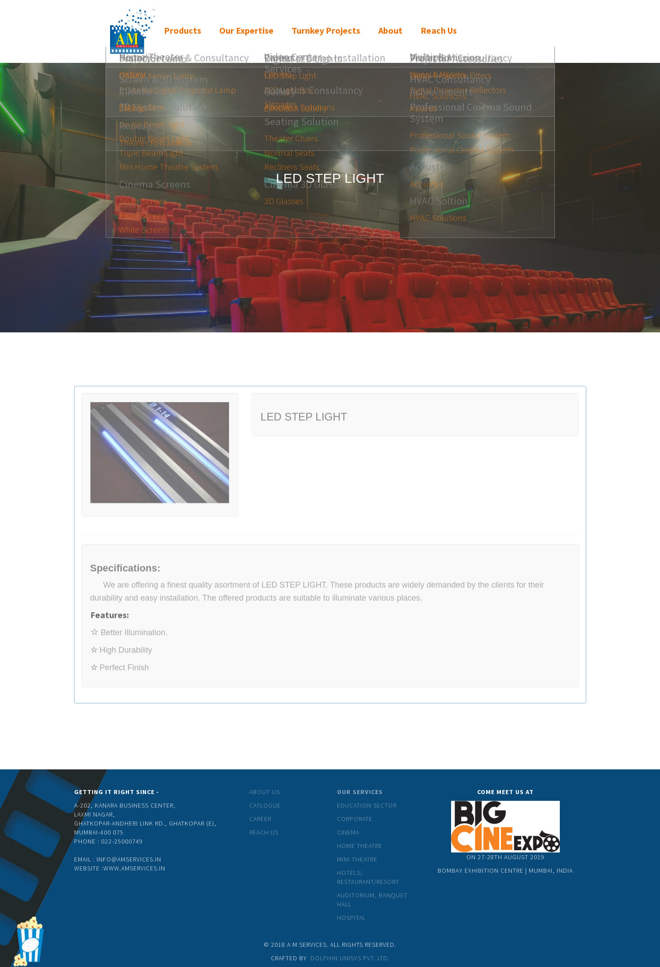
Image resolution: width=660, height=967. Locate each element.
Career (260, 819)
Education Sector (367, 805)
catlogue (265, 805)
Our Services (360, 792)
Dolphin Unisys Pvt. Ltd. (350, 958)
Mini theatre (357, 859)
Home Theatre (359, 846)
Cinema (348, 832)
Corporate (354, 819)
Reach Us (264, 832)
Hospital (351, 918)
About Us (264, 792)
